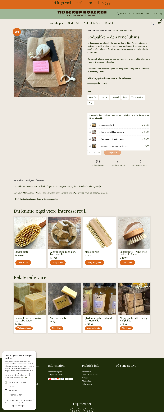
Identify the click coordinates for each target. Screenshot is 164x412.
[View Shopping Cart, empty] (159, 23)
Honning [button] (104, 97)
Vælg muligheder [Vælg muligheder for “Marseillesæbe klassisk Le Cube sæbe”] (24, 329)
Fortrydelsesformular (55, 374)
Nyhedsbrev (86, 377)
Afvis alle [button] (28, 401)
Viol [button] (90, 103)
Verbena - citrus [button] (137, 97)
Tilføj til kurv (112, 152)
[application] (61, 23)
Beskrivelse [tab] (18, 180)
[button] (56, 23)
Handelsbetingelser (55, 371)
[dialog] (19, 380)
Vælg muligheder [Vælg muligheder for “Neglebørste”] (95, 263)
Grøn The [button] (92, 97)
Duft (89, 91)
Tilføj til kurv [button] (23, 263)
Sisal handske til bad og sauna (112, 132)
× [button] (34, 354)
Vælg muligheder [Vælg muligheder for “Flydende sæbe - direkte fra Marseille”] (93, 329)
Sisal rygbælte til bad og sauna (112, 139)
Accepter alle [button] (12, 401)
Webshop (96, 30)
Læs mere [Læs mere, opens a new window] (24, 377)
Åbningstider (87, 380)
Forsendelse (86, 371)
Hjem (89, 30)
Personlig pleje (106, 30)
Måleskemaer (87, 384)
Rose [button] (125, 97)
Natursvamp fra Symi (108, 125)
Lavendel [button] (115, 97)
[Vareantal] (94, 152)
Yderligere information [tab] (35, 180)
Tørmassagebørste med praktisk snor (114, 146)
